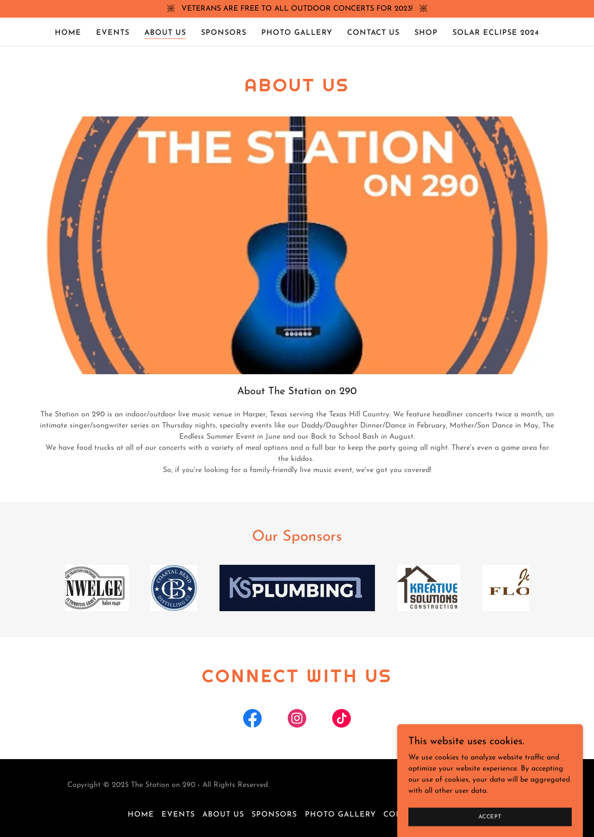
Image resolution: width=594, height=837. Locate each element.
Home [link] (68, 33)
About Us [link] (165, 33)
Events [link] (112, 33)
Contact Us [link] (373, 33)
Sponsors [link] (223, 33)
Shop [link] (426, 33)
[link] (252, 720)
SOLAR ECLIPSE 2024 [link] (495, 33)
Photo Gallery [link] (296, 33)
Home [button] (141, 814)
